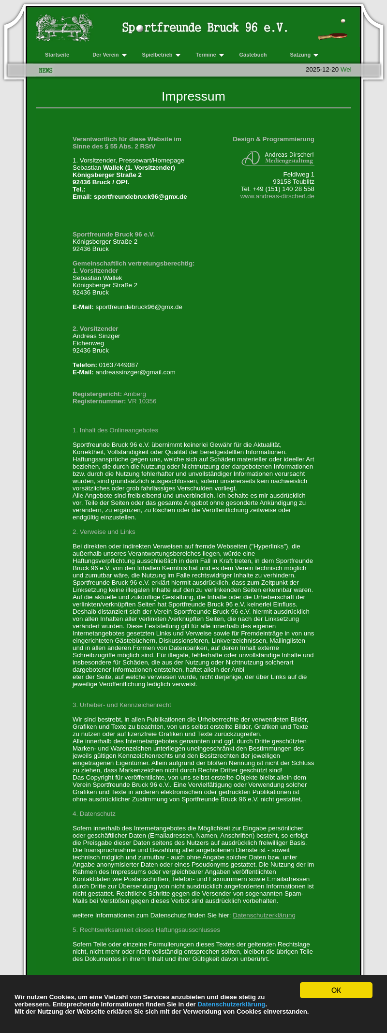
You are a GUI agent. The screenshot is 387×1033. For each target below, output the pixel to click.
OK (336, 991)
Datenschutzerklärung (231, 1004)
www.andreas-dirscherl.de (277, 196)
